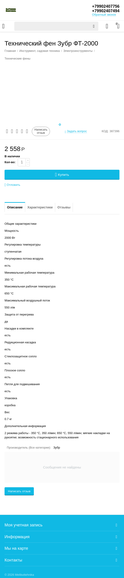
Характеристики (40, 207)
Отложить (12, 185)
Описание (15, 207)
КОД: (105, 131)
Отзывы (63, 207)
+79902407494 (105, 11)
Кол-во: (10, 162)
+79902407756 (105, 6)
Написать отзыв (40, 131)
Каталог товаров (3, 26)
